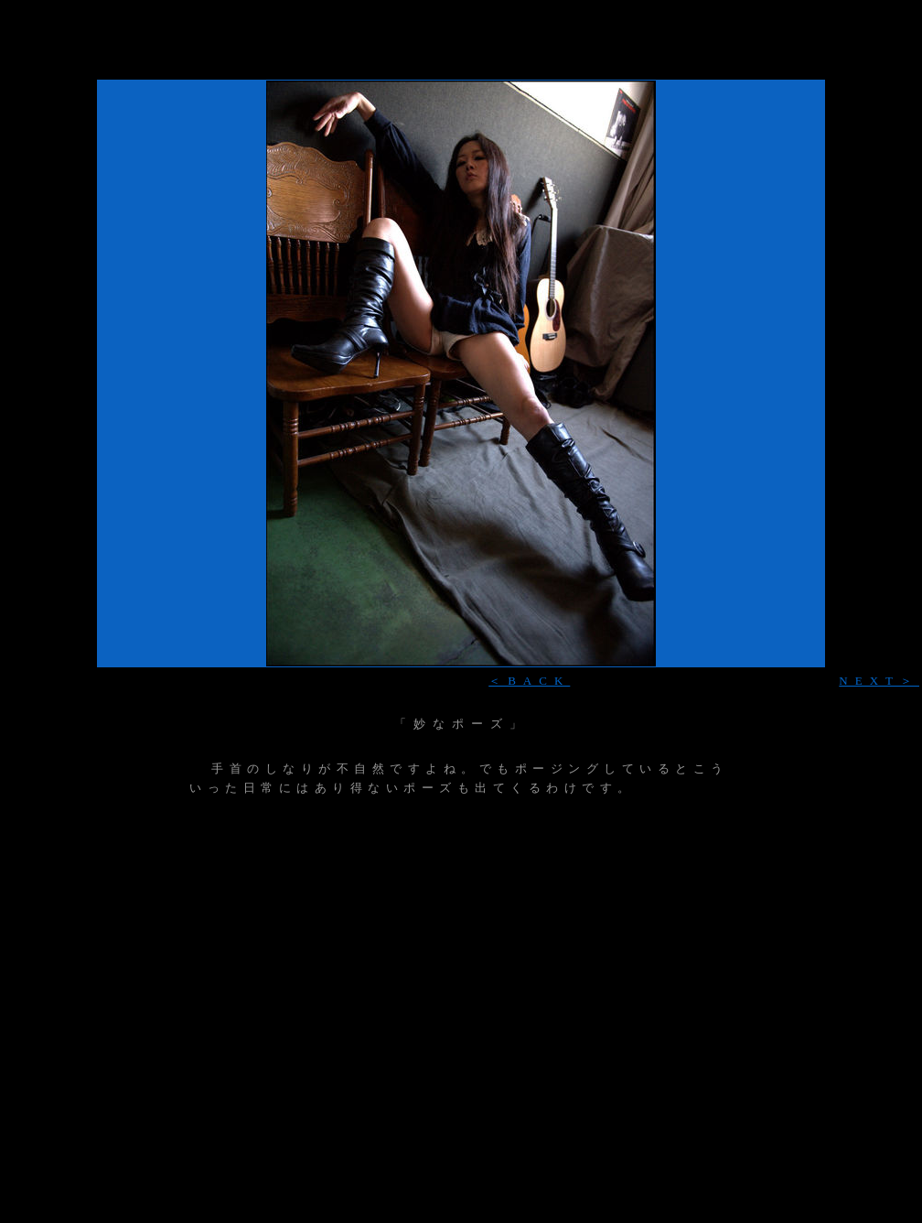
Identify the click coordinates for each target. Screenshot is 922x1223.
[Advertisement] (461, 68)
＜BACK (529, 680)
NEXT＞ (879, 680)
